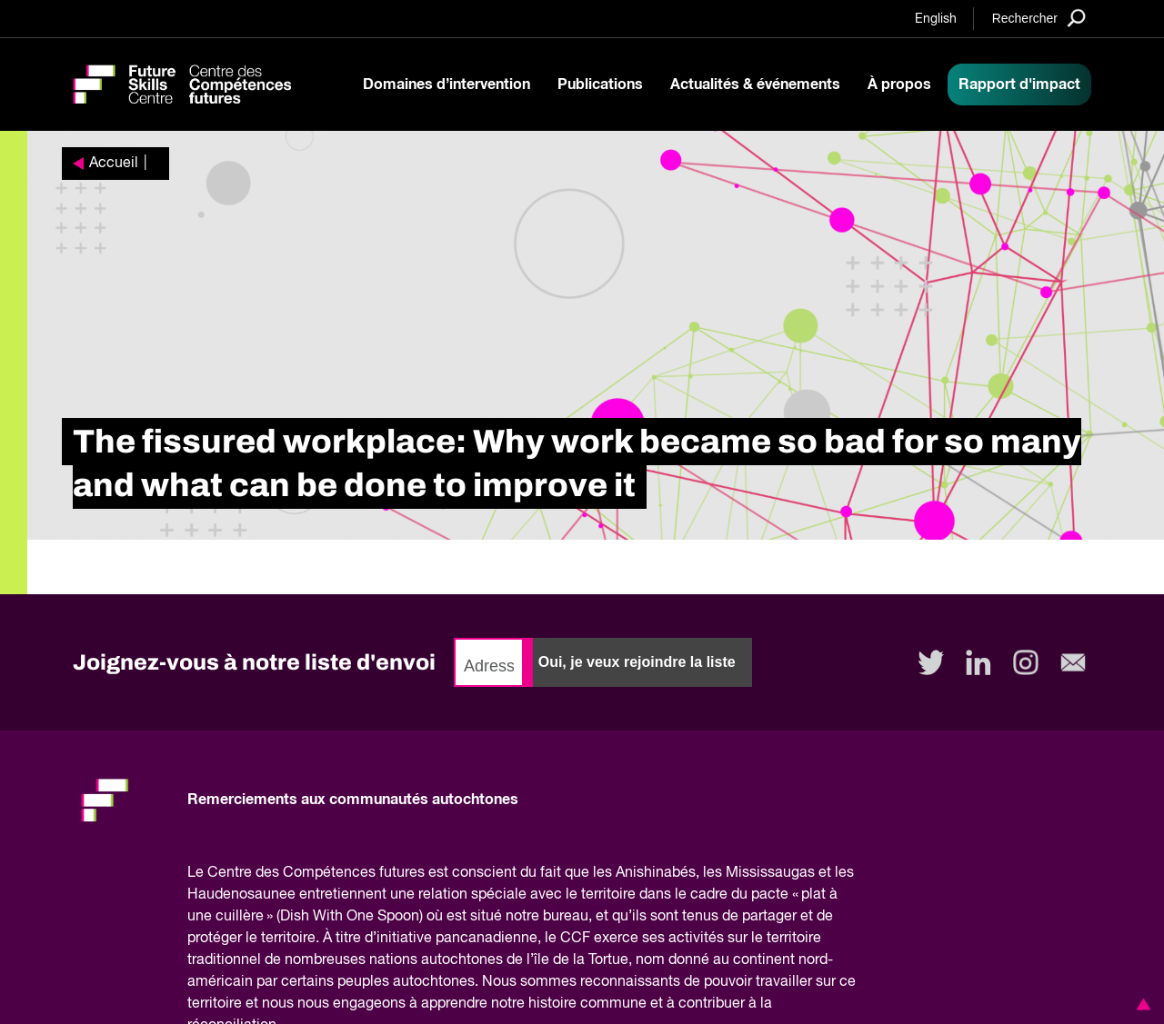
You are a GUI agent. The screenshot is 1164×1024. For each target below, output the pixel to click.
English (936, 19)
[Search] (1039, 17)
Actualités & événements (755, 84)
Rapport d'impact (1019, 84)
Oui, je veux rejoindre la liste (637, 662)
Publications (600, 84)
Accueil (113, 163)
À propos (899, 84)
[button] (1140, 1004)
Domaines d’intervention (446, 84)
